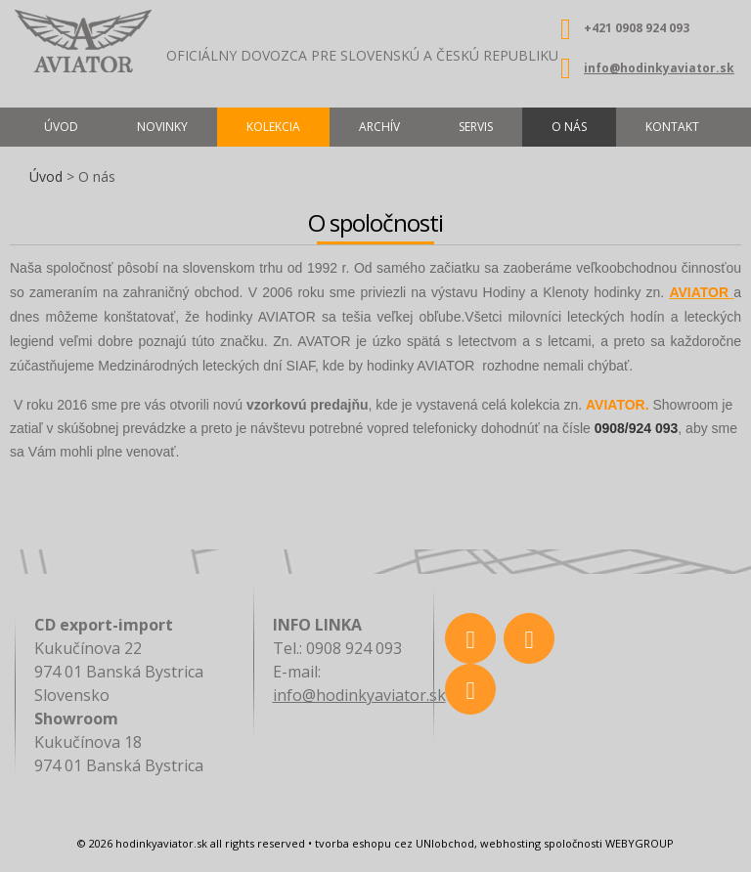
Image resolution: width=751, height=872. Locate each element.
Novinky (162, 126)
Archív (379, 126)
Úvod (46, 176)
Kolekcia (273, 126)
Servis (476, 126)
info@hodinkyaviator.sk (659, 68)
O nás (569, 126)
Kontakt (672, 126)
